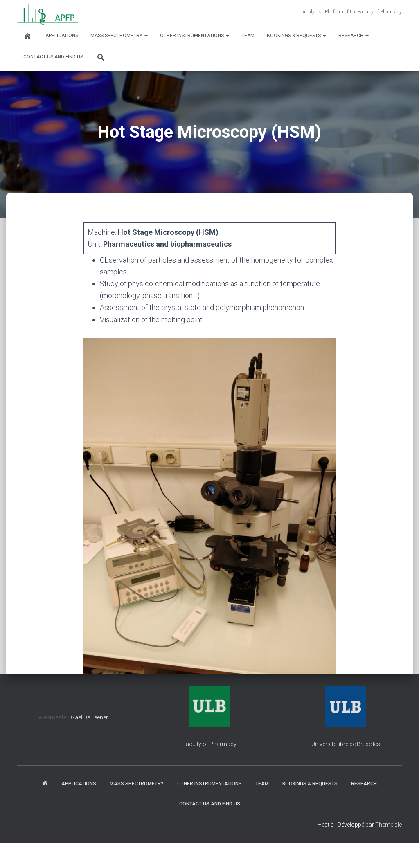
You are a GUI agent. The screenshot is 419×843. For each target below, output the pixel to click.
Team (248, 35)
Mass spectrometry (119, 35)
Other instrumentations (194, 35)
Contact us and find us (53, 57)
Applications (61, 35)
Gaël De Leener (89, 717)
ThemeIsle (388, 824)
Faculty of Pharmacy (209, 744)
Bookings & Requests (296, 35)
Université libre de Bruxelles (345, 744)
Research (353, 35)
